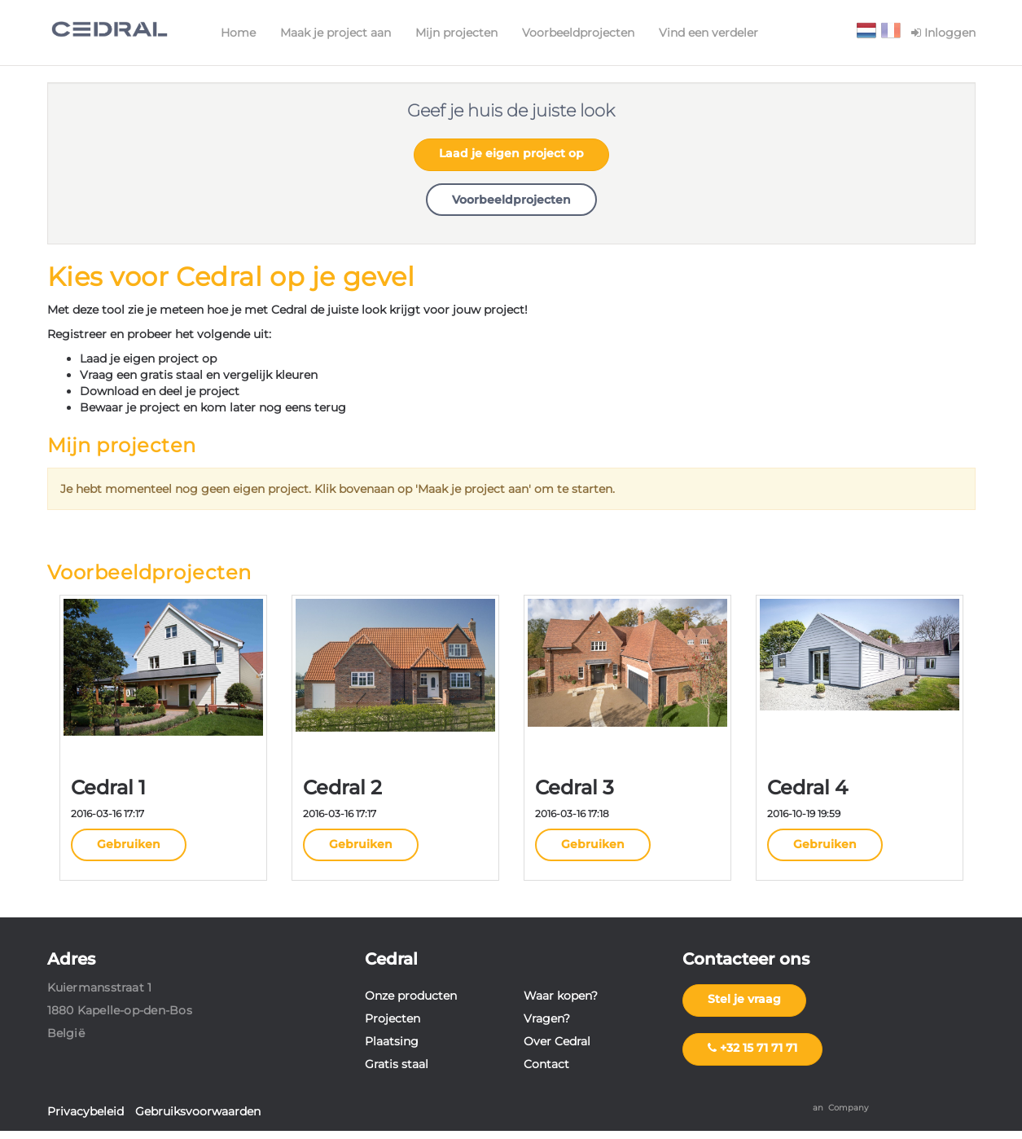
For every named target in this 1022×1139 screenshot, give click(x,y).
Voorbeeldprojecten (578, 32)
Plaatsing (392, 1041)
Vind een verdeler (708, 32)
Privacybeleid (85, 1111)
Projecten (392, 1018)
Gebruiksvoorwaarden (198, 1111)
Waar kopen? (561, 995)
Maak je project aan (335, 32)
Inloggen (943, 32)
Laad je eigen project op (511, 153)
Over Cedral (557, 1041)
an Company (840, 1107)
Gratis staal (396, 1064)
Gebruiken (128, 844)
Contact (546, 1064)
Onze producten (411, 995)
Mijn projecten (456, 32)
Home (238, 32)
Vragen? (547, 1018)
